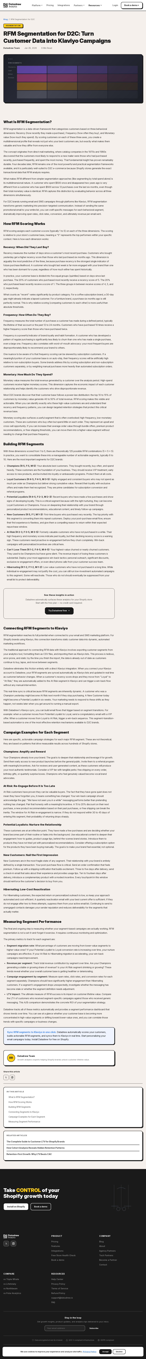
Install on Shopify (16, 1207)
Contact (103, 1264)
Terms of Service (59, 1288)
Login (115, 5)
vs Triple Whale (11, 1279)
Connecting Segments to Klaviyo (24, 1112)
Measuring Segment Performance (24, 1121)
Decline (119, 1352)
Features (55, 1246)
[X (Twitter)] (6, 1243)
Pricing (50, 5)
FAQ (53, 1302)
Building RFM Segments (20, 1107)
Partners (79, 5)
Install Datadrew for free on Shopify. (50, 1039)
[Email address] (64, 1328)
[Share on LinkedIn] (12, 1077)
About (102, 1246)
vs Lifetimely (9, 1284)
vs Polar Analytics (12, 1293)
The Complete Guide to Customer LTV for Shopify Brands (36, 1141)
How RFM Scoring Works (20, 1102)
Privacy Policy (58, 1284)
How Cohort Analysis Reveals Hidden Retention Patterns (36, 1148)
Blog (5, 19)
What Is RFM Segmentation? (22, 1097)
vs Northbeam (10, 1288)
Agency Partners (107, 1251)
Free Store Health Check (63, 1255)
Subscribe (93, 1328)
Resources (95, 5)
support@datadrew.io (62, 1298)
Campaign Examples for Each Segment (27, 1117)
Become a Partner (108, 1260)
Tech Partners (106, 1255)
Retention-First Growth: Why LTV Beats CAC (29, 1154)
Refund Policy (58, 1293)
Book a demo (131, 5)
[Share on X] (6, 1077)
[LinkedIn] (13, 1243)
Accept (105, 1352)
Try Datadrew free (59, 610)
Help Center (57, 1279)
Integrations (64, 5)
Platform (37, 5)
